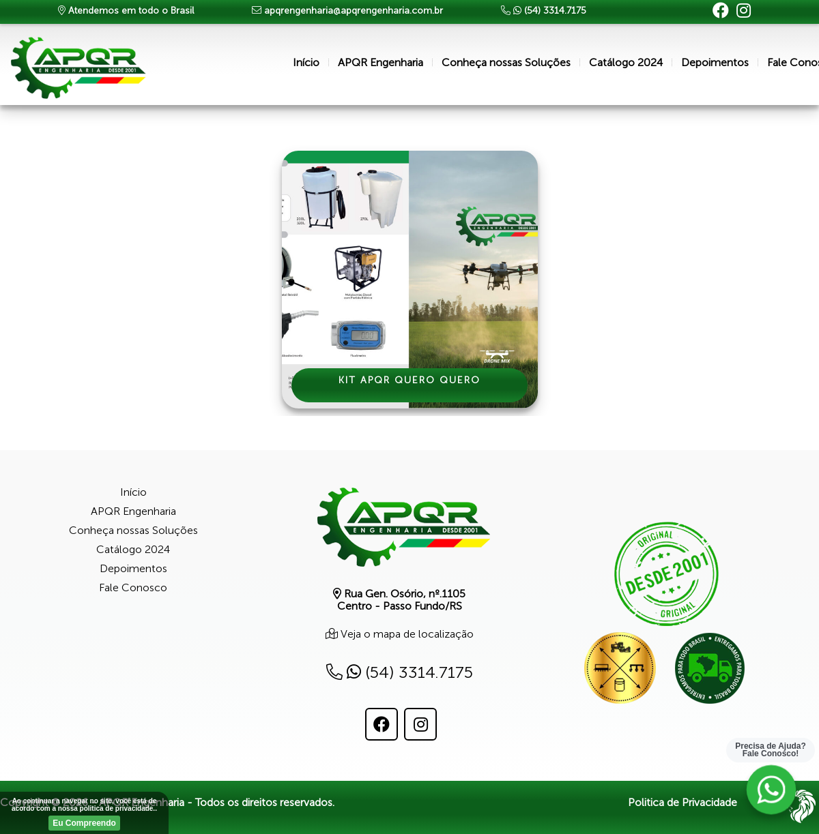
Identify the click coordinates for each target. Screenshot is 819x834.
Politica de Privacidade (682, 802)
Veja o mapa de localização (406, 634)
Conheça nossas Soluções (506, 62)
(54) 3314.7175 (399, 672)
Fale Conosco (133, 587)
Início (306, 62)
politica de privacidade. (118, 808)
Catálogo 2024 (626, 62)
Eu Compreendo (84, 823)
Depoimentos (715, 62)
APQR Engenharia (380, 62)
